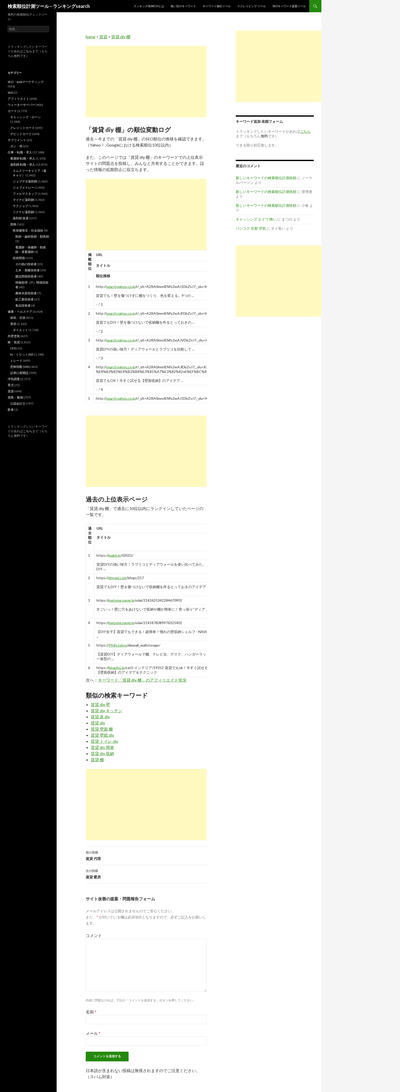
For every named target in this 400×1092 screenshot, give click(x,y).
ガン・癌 (16, 146)
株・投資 (14, 342)
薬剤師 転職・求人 (22, 164)
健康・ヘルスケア (20, 311)
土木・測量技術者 (27, 270)
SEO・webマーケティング (26, 82)
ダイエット (20, 330)
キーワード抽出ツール (217, 6)
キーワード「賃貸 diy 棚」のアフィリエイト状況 (142, 679)
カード (12, 111)
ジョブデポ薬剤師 (25, 181)
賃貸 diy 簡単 (102, 747)
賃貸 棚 (97, 759)
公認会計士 (18, 403)
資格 (13, 224)
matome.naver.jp (121, 600)
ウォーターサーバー (21, 105)
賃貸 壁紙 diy (102, 735)
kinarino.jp (117, 667)
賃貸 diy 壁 (100, 704)
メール (93, 1033)
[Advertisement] (146, 81)
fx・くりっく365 (21, 354)
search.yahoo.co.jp (120, 286)
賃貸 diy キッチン (106, 710)
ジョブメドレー (23, 187)
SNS (10, 92)
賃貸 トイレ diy (104, 741)
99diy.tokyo (118, 645)
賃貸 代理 (146, 855)
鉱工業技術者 (24, 299)
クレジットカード (22, 128)
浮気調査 (14, 379)
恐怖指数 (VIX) (20, 367)
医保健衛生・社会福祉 (28, 230)
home (90, 36)
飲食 (11, 409)
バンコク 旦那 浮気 (251, 228)
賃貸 (103, 36)
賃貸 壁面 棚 (102, 728)
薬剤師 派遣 (21, 218)
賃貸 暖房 (146, 873)
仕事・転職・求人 (20, 152)
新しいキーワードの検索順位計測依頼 (266, 178)
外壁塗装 (14, 336)
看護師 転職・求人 (22, 158)
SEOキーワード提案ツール (289, 6)
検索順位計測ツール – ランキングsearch (49, 6)
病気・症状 (18, 318)
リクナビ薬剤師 (23, 212)
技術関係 (19, 258)
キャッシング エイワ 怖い (256, 219)
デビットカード (21, 134)
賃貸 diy (98, 722)
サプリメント (17, 140)
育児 (11, 385)
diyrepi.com (117, 578)
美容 (13, 324)
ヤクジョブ (20, 206)
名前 (91, 1011)
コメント (94, 935)
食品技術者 (23, 305)
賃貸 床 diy (100, 716)
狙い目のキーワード (183, 6)
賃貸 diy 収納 (102, 753)
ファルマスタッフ (25, 194)
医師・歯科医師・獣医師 (32, 236)
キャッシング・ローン (25, 117)
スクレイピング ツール (251, 6)
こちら (27, 51)
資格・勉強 (15, 397)
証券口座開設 (19, 373)
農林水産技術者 (26, 293)
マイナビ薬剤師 (23, 200)
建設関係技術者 (26, 276)
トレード (16, 360)
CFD (13, 348)
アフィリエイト (18, 99)
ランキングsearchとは (149, 6)
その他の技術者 (26, 264)
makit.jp (114, 555)
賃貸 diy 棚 (120, 36)
